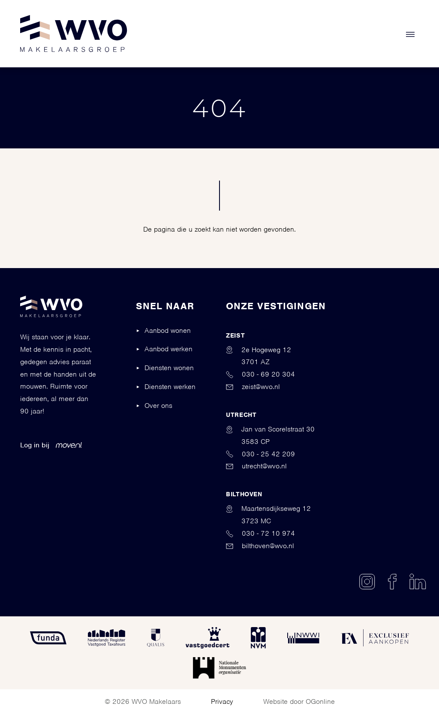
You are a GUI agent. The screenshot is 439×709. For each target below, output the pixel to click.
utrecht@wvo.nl (256, 466)
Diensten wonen (169, 367)
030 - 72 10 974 (260, 533)
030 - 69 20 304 (260, 374)
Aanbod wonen (167, 330)
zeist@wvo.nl (253, 386)
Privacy (222, 701)
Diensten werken (169, 386)
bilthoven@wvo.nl (260, 545)
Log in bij (51, 445)
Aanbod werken (168, 348)
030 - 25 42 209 (260, 454)
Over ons (158, 405)
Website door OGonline (299, 701)
